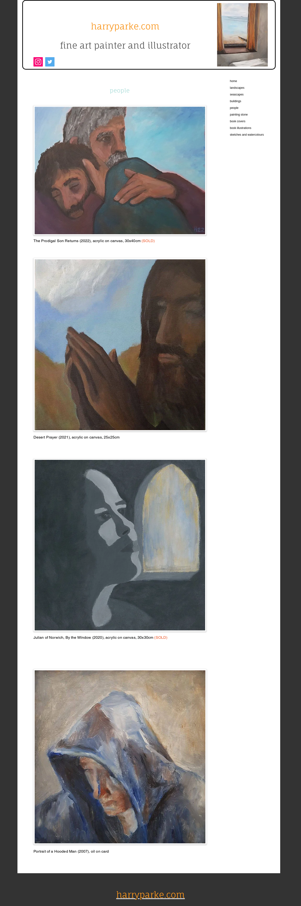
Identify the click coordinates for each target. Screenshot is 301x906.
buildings (235, 101)
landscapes (237, 87)
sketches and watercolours (247, 134)
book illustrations (240, 128)
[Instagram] (38, 62)
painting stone (239, 114)
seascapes (237, 94)
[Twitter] (50, 62)
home (233, 81)
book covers (238, 121)
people (234, 108)
